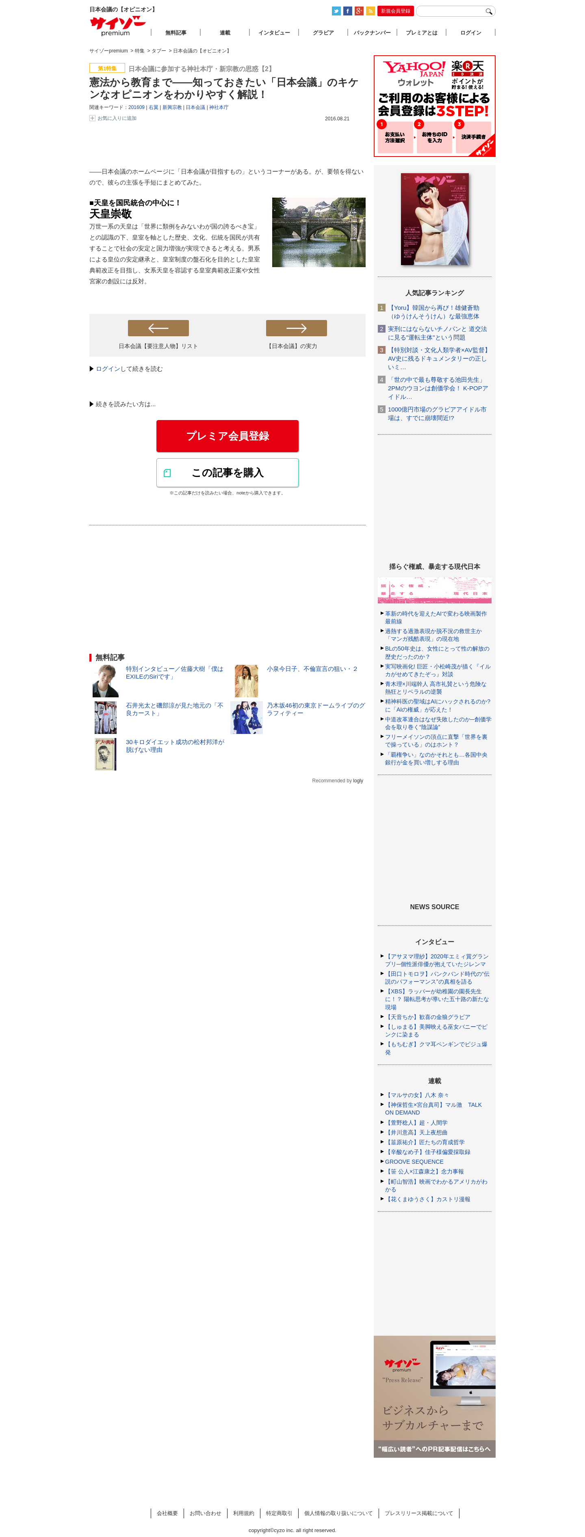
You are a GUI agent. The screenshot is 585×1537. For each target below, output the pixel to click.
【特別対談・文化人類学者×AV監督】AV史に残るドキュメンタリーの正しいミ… (439, 358)
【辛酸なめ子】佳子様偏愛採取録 (427, 1152)
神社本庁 (219, 107)
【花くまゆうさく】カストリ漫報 (427, 1199)
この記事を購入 (227, 472)
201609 (136, 107)
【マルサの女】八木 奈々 (417, 1095)
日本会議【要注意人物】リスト (158, 346)
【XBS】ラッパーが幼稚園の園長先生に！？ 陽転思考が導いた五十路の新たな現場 (437, 999)
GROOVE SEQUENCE (414, 1161)
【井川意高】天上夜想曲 (416, 1132)
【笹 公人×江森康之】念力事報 (424, 1171)
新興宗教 (172, 107)
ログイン (108, 368)
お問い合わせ (205, 1513)
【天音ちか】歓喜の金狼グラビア (427, 1017)
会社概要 (167, 1513)
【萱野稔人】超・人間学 (416, 1122)
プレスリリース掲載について (419, 1513)
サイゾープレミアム (118, 25)
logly (358, 781)
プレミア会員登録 (227, 436)
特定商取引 (279, 1513)
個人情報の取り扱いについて (338, 1513)
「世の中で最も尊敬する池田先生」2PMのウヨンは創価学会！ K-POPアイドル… (438, 388)
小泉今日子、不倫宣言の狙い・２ (312, 668)
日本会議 (195, 107)
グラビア (323, 33)
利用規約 (243, 1513)
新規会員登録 (395, 11)
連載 (225, 33)
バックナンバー (372, 33)
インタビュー (274, 33)
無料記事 (175, 33)
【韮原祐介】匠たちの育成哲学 (425, 1142)
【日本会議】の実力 (291, 346)
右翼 (153, 107)
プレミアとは (422, 33)
